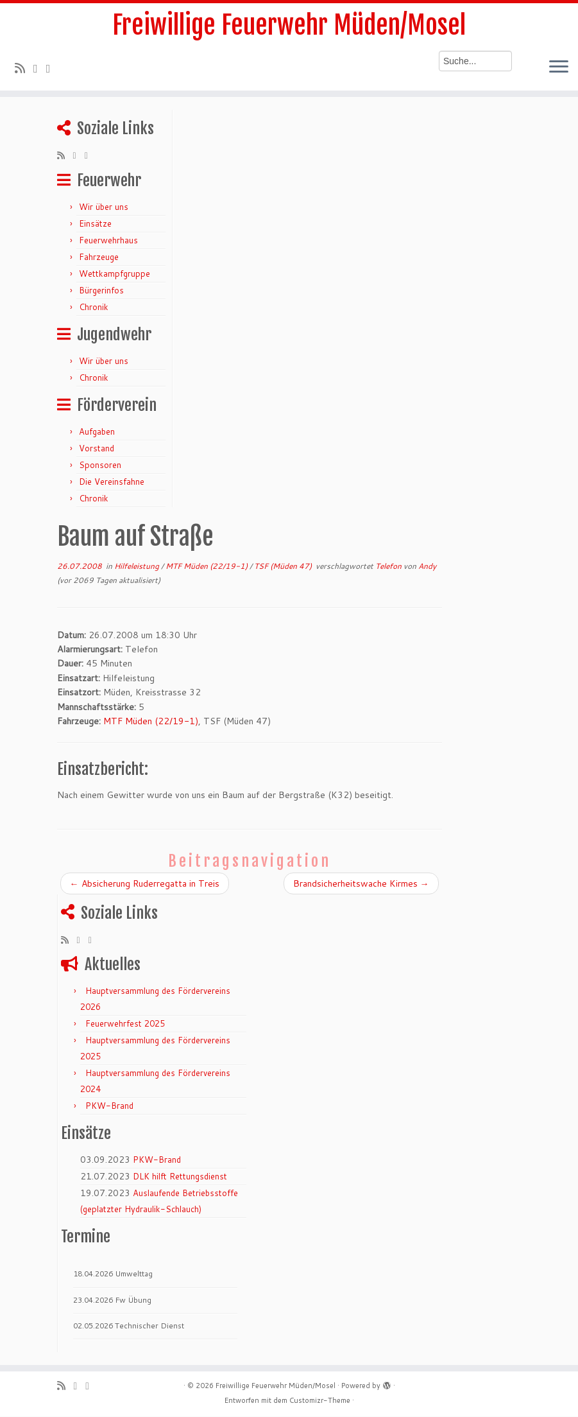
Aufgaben (97, 431)
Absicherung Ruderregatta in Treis (144, 883)
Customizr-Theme (319, 1401)
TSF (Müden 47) (284, 566)
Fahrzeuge (99, 257)
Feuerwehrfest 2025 (125, 1024)
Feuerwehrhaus (108, 240)
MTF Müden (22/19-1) (208, 566)
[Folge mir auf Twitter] (39, 68)
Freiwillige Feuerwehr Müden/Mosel (289, 25)
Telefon (389, 566)
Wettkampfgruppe (114, 273)
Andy (427, 566)
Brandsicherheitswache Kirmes (361, 883)
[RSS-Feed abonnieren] (24, 68)
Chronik (93, 307)
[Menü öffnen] (558, 68)
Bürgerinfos (101, 290)
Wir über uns (103, 207)
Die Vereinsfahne (111, 481)
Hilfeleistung (137, 566)
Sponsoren (100, 465)
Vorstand (96, 448)
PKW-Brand (109, 1106)
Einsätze (95, 223)
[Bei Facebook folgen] (52, 68)
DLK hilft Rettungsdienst (180, 1177)
